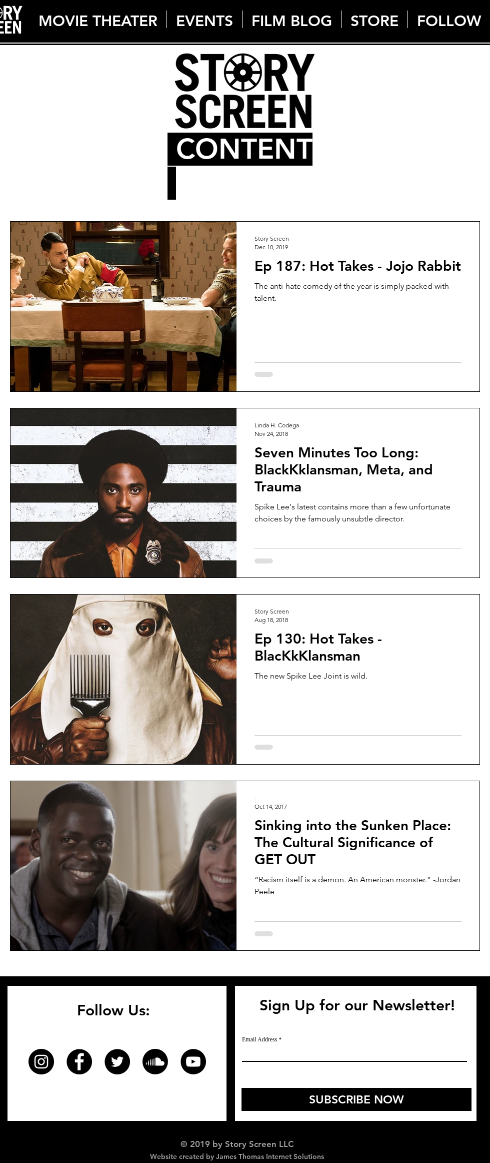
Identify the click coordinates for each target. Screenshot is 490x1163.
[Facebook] (79, 1061)
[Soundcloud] (155, 1061)
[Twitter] (117, 1061)
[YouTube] (193, 1061)
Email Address (259, 1039)
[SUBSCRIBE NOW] (357, 1099)
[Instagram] (41, 1061)
